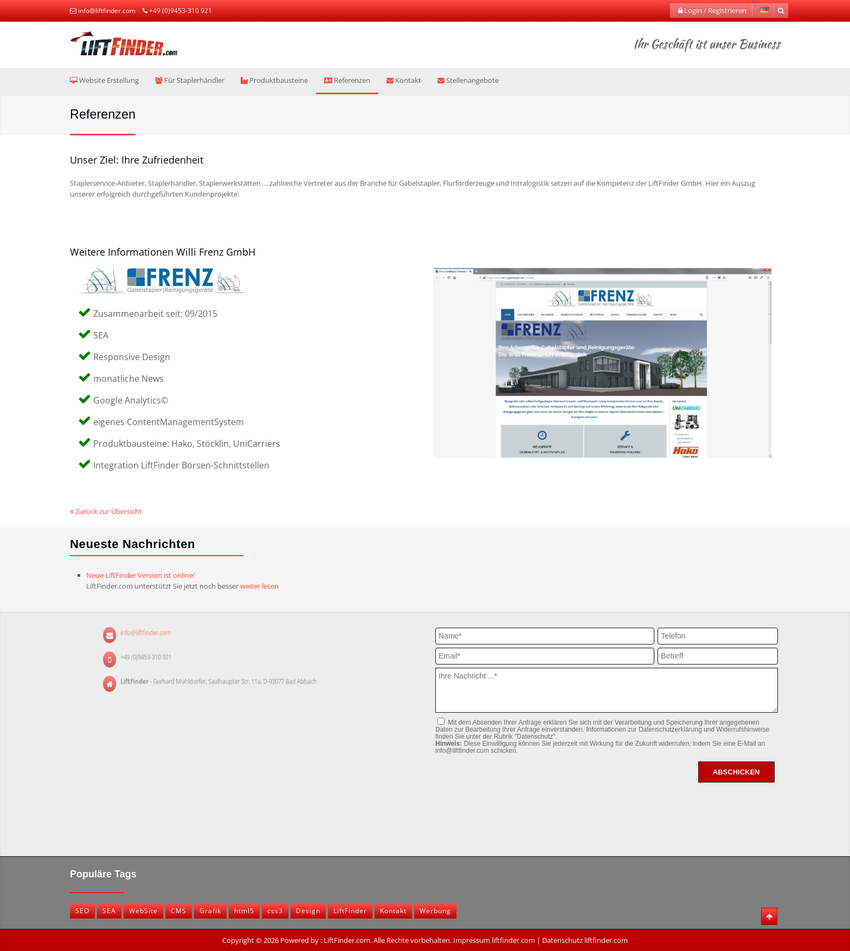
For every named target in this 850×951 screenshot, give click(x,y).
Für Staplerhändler (189, 80)
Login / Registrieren (712, 10)
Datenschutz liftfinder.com (585, 940)
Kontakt (404, 80)
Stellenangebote (468, 80)
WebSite (143, 910)
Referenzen (347, 80)
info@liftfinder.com (107, 10)
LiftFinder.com (347, 940)
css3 (275, 910)
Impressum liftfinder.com (494, 940)
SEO (82, 910)
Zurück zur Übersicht (106, 511)
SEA (109, 910)
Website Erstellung (104, 80)
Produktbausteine (274, 80)
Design (308, 910)
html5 (244, 910)
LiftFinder (350, 910)
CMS (178, 910)
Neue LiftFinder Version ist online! (140, 575)
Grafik (210, 910)
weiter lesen (259, 586)
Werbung (435, 910)
